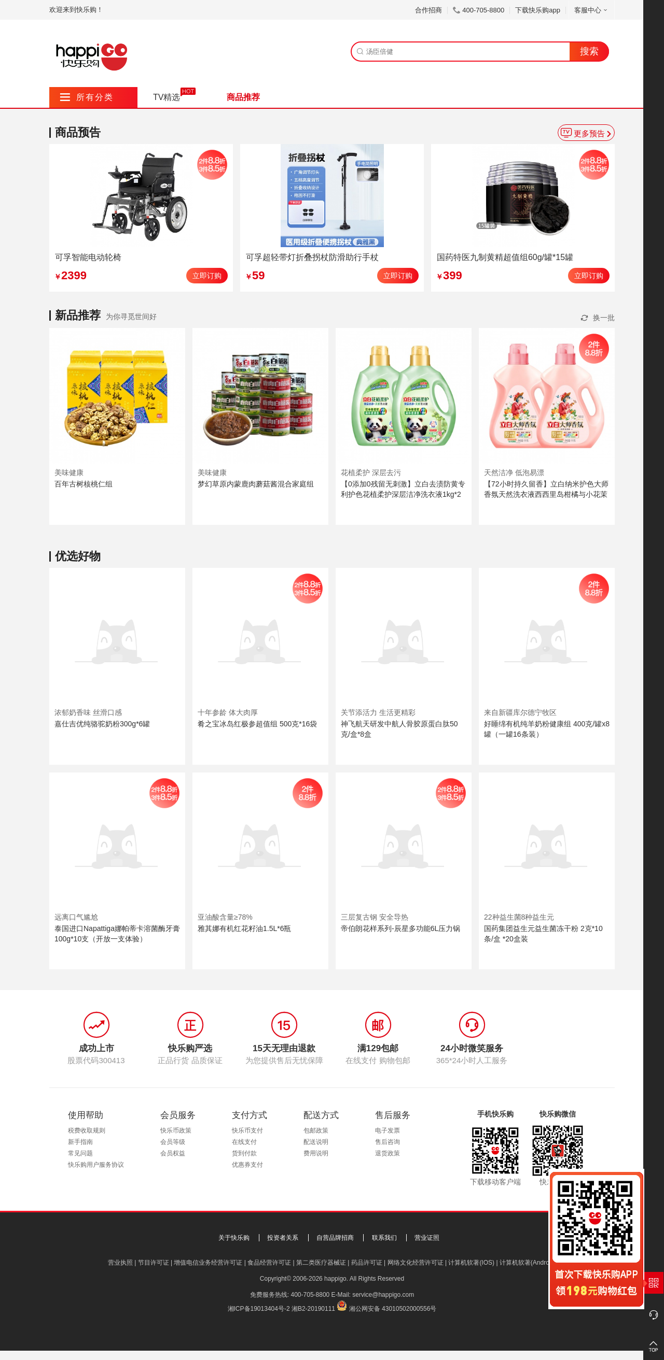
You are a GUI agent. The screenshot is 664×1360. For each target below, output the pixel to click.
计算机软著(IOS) (471, 1262)
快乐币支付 (247, 1130)
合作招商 (428, 10)
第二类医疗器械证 (321, 1262)
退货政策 (387, 1153)
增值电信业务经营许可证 (208, 1262)
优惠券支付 (247, 1164)
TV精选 (166, 97)
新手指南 (80, 1142)
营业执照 (120, 1262)
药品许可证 (366, 1262)
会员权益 (172, 1153)
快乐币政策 (175, 1130)
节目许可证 (153, 1262)
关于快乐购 (234, 1237)
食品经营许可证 (269, 1262)
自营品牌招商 (335, 1237)
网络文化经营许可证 (416, 1262)
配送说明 (315, 1142)
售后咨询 (387, 1142)
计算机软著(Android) (528, 1262)
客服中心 (591, 10)
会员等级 (172, 1142)
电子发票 (387, 1130)
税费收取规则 (86, 1130)
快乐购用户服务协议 (96, 1164)
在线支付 (244, 1142)
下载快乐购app (537, 10)
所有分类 (87, 97)
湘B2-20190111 (313, 1308)
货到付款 (244, 1153)
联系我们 (384, 1237)
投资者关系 (282, 1237)
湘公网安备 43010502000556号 (393, 1308)
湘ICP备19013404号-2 (259, 1308)
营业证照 (426, 1237)
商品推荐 (243, 97)
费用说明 (315, 1153)
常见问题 (80, 1153)
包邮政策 (315, 1130)
